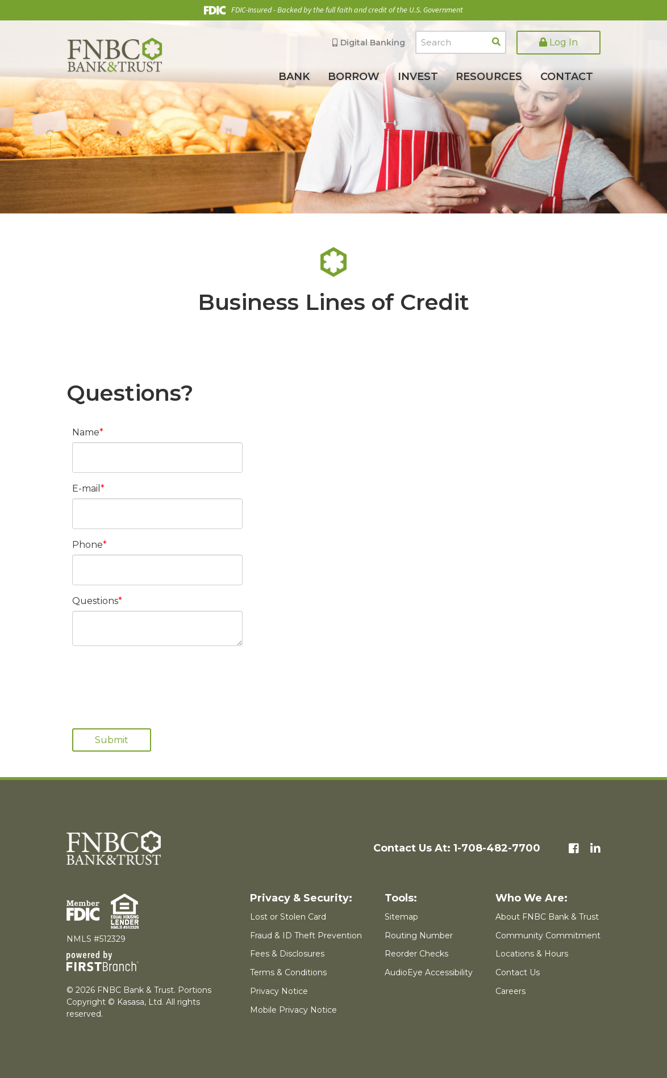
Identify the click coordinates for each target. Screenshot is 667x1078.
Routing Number (419, 935)
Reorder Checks (416, 954)
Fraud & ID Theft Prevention (306, 935)
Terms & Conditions (288, 972)
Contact (566, 76)
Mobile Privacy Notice (293, 1010)
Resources (489, 76)
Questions (95, 600)
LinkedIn (595, 848)
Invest (418, 76)
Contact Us (517, 972)
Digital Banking (372, 42)
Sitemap (401, 917)
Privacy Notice (279, 991)
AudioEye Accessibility (429, 972)
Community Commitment (548, 935)
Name (85, 432)
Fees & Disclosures (287, 954)
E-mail (86, 488)
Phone (87, 544)
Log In (558, 42)
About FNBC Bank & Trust (547, 917)
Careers (510, 991)
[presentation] (158, 681)
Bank (294, 76)
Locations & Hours (531, 954)
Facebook (574, 848)
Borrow (354, 76)
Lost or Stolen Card (288, 917)
